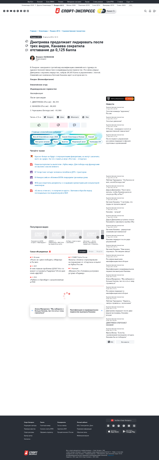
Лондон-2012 (59, 5)
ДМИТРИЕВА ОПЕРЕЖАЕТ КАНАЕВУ (116, 324)
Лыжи (87, 2)
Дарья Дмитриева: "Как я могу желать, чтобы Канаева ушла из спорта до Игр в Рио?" (119, 192)
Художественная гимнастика (73, 31)
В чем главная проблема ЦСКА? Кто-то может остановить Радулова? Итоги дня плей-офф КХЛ (47, 270)
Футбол (30, 2)
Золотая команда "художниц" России (117, 112)
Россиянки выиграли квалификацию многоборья (117, 260)
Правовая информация (84, 429)
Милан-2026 (71, 5)
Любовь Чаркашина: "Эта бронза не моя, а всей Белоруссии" (120, 181)
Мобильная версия (83, 435)
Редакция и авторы (30, 425)
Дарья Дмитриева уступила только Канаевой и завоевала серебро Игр (120, 220)
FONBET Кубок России (79, 257)
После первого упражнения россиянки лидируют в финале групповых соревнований (118, 141)
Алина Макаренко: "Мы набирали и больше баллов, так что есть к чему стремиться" (120, 281)
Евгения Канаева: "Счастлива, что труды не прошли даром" (119, 203)
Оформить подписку (46, 432)
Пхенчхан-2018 (83, 5)
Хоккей (40, 2)
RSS (110, 342)
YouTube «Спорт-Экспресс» (121, 420)
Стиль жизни (98, 2)
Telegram (50, 117)
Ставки (120, 2)
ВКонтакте (75, 117)
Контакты (27, 439)
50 (32, 257)
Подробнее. (111, 455)
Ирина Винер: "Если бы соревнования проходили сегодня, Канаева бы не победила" (120, 335)
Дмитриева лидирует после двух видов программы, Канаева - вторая (119, 313)
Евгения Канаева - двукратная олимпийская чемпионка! (118, 230)
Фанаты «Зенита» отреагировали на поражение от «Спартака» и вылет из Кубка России (85, 262)
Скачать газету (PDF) (47, 429)
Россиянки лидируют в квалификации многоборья (117, 292)
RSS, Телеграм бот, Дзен (85, 425)
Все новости (125, 342)
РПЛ (35, 277)
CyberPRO (110, 2)
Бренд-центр (28, 435)
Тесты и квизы (61, 425)
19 (71, 268)
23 (32, 277)
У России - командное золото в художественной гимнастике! (118, 130)
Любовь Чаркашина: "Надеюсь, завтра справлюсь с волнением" (118, 302)
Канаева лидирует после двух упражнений (118, 240)
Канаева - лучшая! (113, 212)
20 (71, 257)
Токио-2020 (121, 5)
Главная (33, 31)
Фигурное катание (74, 2)
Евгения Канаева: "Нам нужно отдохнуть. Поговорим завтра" (118, 250)
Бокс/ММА (50, 2)
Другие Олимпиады (44, 5)
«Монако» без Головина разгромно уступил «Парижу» (84, 272)
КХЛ (35, 266)
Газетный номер (45, 425)
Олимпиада (43, 31)
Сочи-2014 (96, 5)
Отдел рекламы (29, 432)
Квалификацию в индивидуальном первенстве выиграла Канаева (120, 270)
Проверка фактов (29, 429)
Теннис (60, 2)
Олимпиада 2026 (28, 5)
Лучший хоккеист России (65, 432)
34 (32, 266)
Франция (75, 268)
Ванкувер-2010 (108, 5)
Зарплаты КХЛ (62, 429)
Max (87, 117)
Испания (37, 257)
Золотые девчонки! (114, 121)
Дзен (62, 117)
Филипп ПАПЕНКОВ (45, 57)
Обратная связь (82, 432)
